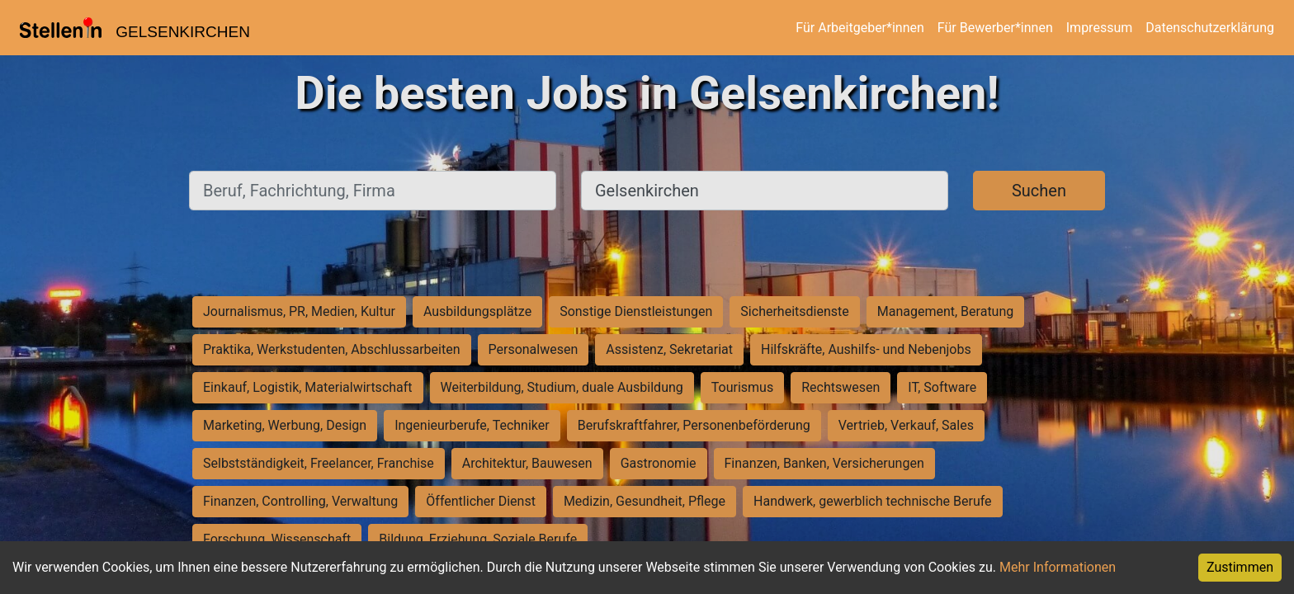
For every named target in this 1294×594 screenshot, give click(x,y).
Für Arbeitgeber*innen (859, 27)
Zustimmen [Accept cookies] (1240, 567)
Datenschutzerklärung (1209, 27)
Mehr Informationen (1057, 567)
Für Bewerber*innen (995, 27)
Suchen (1039, 190)
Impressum (1099, 27)
